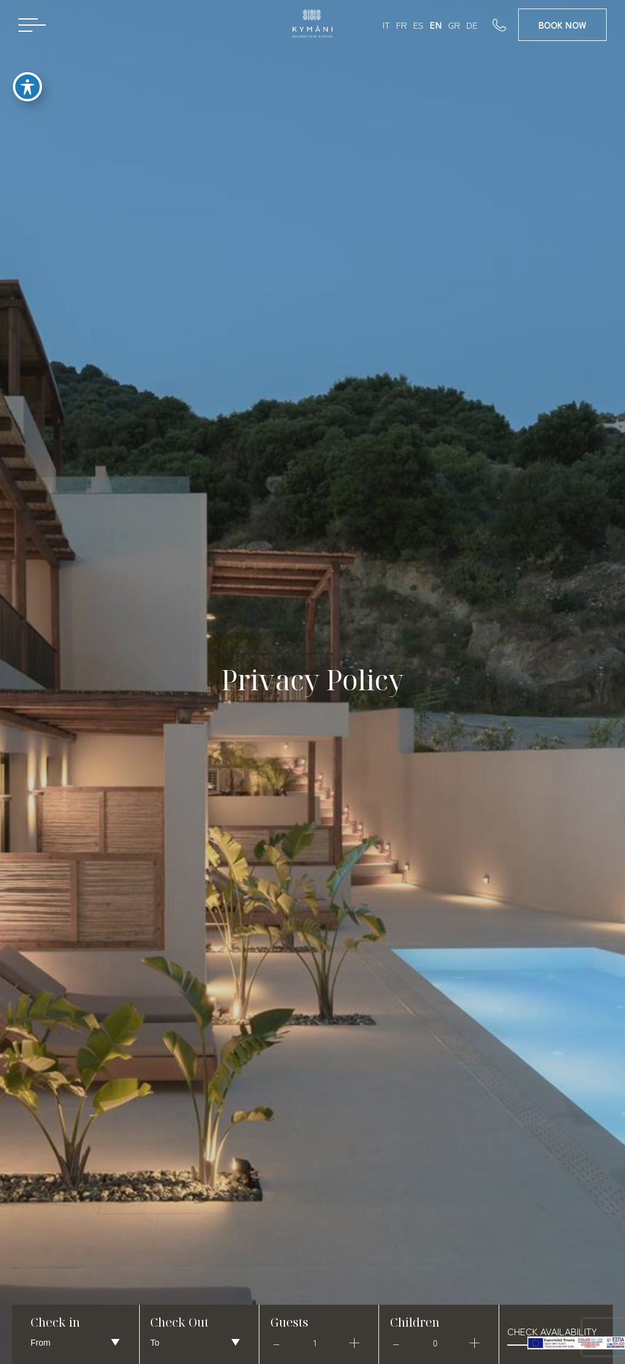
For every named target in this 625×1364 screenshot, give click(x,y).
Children (414, 1322)
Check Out (179, 1322)
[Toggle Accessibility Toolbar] (27, 82)
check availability (552, 1331)
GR (454, 24)
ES (418, 24)
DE (471, 24)
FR (401, 24)
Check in (55, 1322)
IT (386, 24)
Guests (289, 1322)
